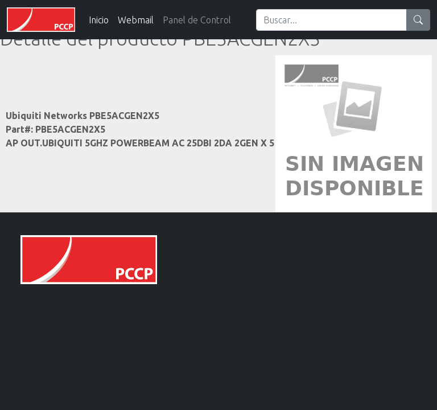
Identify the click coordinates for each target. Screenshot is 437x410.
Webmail (136, 20)
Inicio (99, 20)
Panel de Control (197, 20)
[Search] (331, 20)
